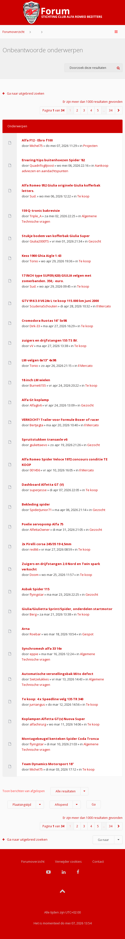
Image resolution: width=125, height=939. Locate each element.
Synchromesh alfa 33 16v (42, 648)
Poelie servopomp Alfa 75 (42, 524)
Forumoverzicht (13, 32)
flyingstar (37, 594)
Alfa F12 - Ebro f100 (37, 140)
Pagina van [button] (53, 110)
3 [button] (84, 110)
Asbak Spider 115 (35, 589)
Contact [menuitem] (98, 861)
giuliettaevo (38, 445)
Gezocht (94, 241)
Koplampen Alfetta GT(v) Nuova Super (53, 719)
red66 (34, 549)
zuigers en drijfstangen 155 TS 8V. (50, 340)
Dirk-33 (35, 326)
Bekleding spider (36, 504)
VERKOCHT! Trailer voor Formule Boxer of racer (60, 419)
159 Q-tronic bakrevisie (41, 210)
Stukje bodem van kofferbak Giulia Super (56, 236)
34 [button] (110, 110)
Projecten (90, 145)
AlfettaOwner (40, 529)
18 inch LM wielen (36, 380)
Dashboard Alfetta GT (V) (43, 484)
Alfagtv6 (36, 405)
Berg (33, 614)
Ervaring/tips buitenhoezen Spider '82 (53, 160)
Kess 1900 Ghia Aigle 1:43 (41, 255)
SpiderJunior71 (41, 510)
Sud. (33, 196)
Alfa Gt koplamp (35, 400)
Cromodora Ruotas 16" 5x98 (44, 320)
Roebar (35, 634)
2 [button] (77, 110)
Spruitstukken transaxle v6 (44, 439)
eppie (34, 654)
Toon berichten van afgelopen (45, 791)
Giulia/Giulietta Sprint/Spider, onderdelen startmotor (67, 609)
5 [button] (98, 110)
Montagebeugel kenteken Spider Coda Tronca (60, 738)
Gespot (87, 634)
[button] (119, 110)
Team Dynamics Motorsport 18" (48, 764)
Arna (26, 628)
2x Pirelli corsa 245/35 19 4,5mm (46, 544)
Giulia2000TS (39, 241)
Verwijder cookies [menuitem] (68, 861)
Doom (34, 574)
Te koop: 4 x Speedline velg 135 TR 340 (52, 699)
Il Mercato (103, 306)
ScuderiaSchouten (43, 306)
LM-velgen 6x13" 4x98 (39, 360)
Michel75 (36, 145)
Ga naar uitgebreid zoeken (25, 93)
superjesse (38, 490)
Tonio (34, 261)
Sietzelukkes (39, 679)
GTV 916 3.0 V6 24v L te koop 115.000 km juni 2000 (60, 300)
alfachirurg (38, 724)
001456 (35, 470)
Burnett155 (38, 385)
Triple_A (36, 216)
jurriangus (37, 704)
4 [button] (91, 110)
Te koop (83, 196)
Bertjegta (36, 425)
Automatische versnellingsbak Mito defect (57, 673)
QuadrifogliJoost (42, 165)
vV (31, 346)
